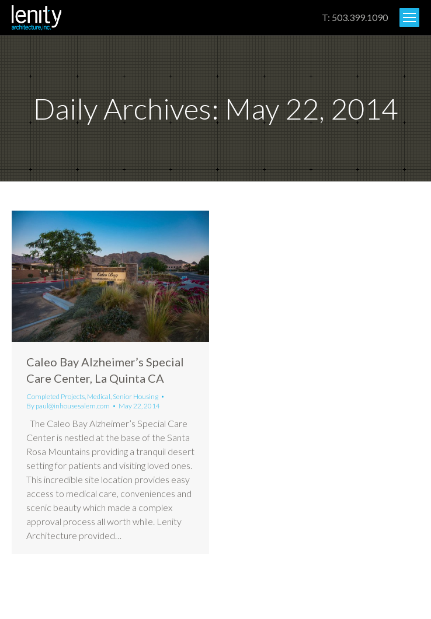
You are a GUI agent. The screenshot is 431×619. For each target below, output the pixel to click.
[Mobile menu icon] (409, 17)
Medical (98, 396)
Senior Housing (135, 396)
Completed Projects (55, 396)
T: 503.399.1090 (355, 17)
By (68, 405)
